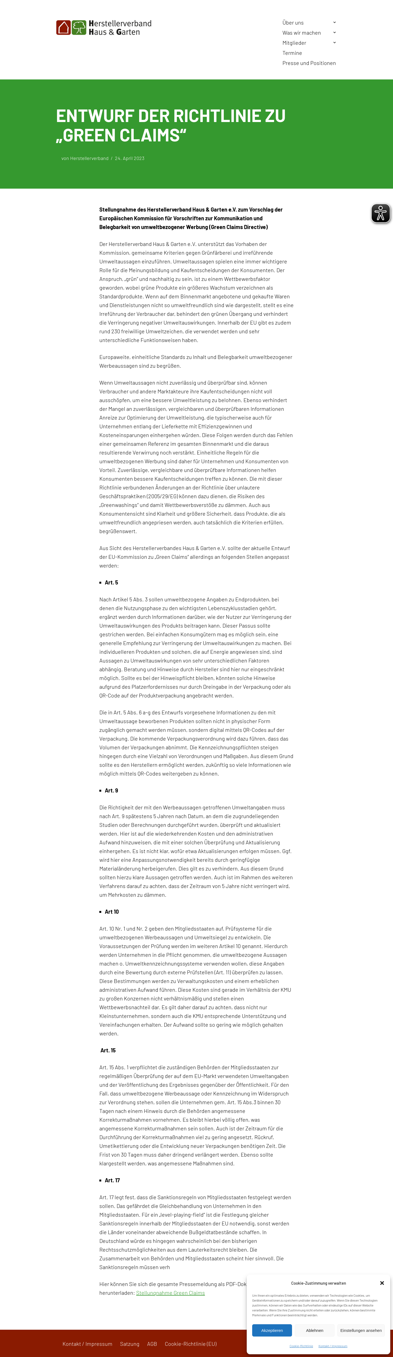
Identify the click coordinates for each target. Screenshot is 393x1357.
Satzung (129, 1343)
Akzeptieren (272, 1330)
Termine (292, 52)
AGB (152, 1343)
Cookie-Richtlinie (301, 1346)
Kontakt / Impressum (332, 1346)
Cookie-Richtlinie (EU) (190, 1343)
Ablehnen (314, 1330)
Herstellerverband (89, 158)
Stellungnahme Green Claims (170, 1292)
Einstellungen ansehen (361, 1330)
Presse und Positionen (309, 63)
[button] (382, 1283)
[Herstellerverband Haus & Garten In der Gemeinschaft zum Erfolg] (103, 27)
